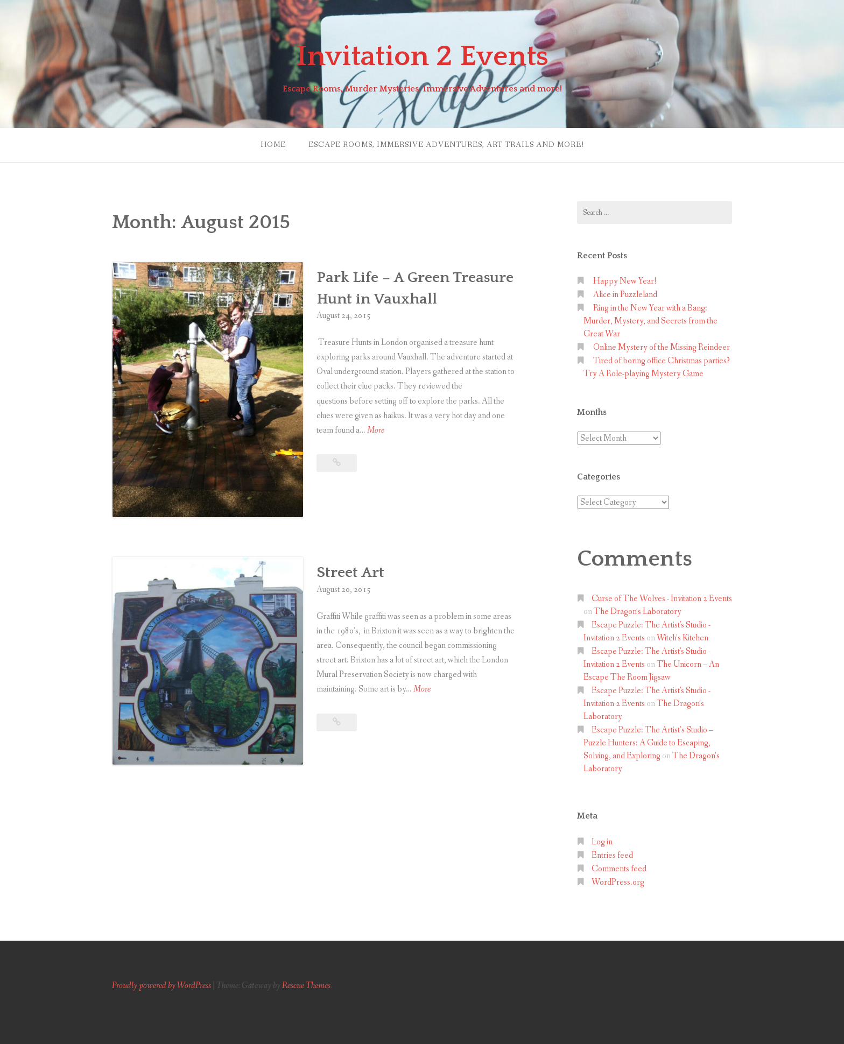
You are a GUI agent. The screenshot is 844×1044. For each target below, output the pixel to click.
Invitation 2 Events (422, 56)
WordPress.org (618, 882)
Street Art (350, 572)
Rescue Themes (306, 985)
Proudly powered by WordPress (161, 985)
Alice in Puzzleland (625, 294)
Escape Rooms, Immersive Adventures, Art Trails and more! (446, 145)
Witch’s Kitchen (682, 638)
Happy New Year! (625, 281)
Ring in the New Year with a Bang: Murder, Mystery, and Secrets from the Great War (650, 321)
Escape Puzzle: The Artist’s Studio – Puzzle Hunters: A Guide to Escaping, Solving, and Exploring (648, 742)
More (375, 430)
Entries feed (612, 855)
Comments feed (619, 868)
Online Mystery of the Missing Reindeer (661, 347)
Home (273, 145)
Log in (602, 842)
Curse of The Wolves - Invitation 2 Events (662, 598)
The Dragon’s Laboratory (637, 611)
